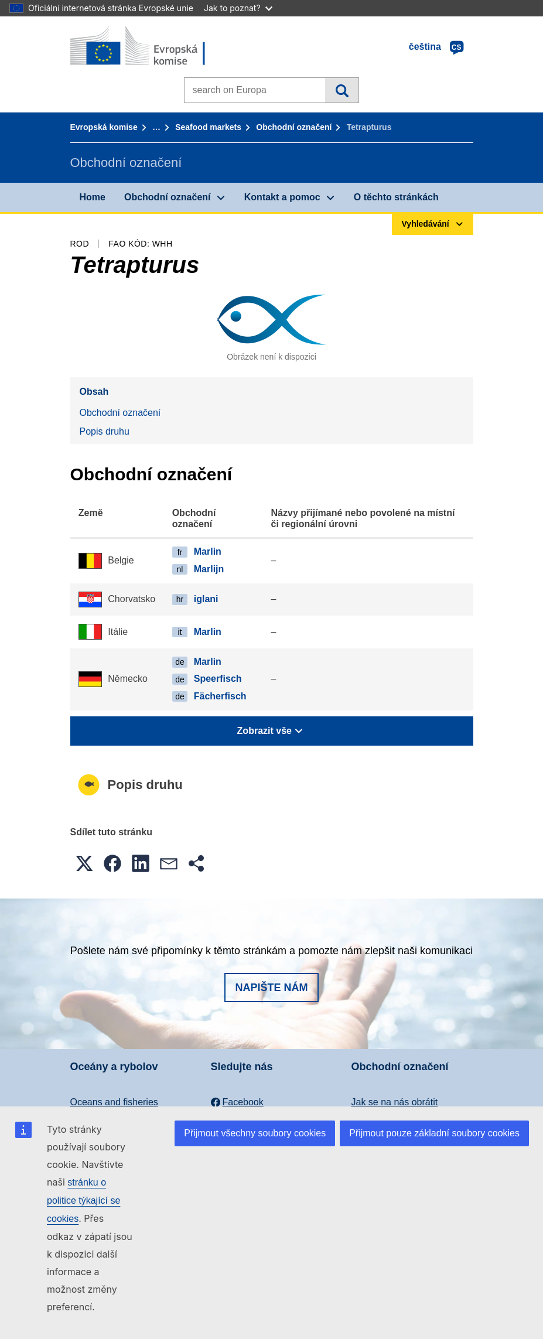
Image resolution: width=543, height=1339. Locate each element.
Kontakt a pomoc (282, 197)
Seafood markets (208, 127)
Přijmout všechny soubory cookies (255, 1133)
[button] (84, 863)
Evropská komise (104, 127)
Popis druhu (104, 431)
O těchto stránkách (396, 197)
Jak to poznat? (238, 8)
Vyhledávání (341, 90)
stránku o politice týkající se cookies (83, 1200)
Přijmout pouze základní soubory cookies (434, 1133)
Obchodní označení (294, 127)
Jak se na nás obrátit (394, 1102)
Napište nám (271, 987)
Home (92, 197)
